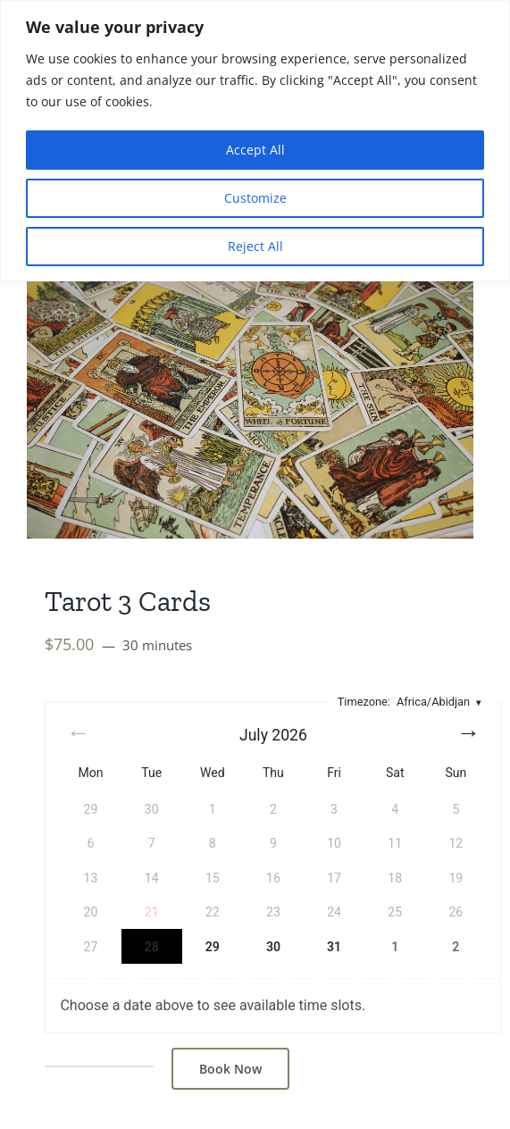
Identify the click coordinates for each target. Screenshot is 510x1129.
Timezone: (410, 701)
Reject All (255, 246)
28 (152, 947)
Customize (255, 197)
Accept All (255, 149)
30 (273, 947)
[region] (255, 140)
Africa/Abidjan (433, 701)
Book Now (230, 1068)
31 (334, 947)
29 (212, 947)
